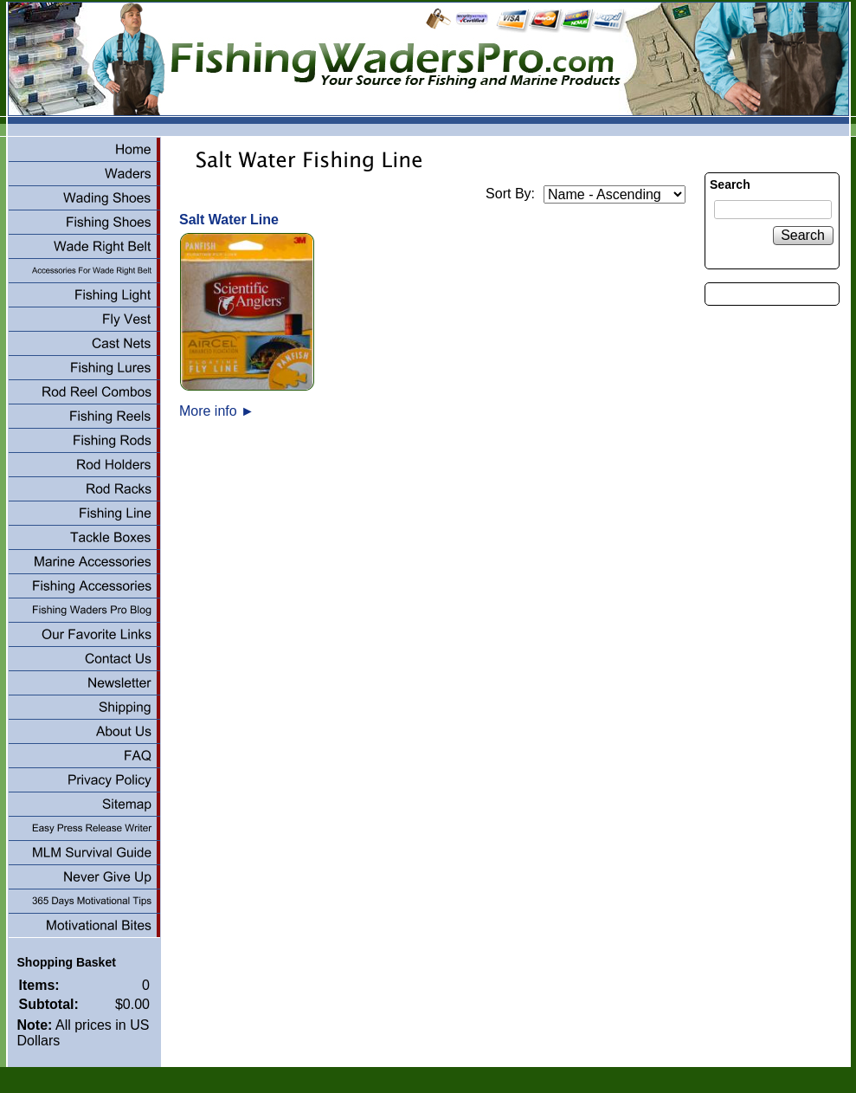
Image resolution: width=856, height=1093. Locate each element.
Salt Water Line (229, 219)
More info (216, 411)
